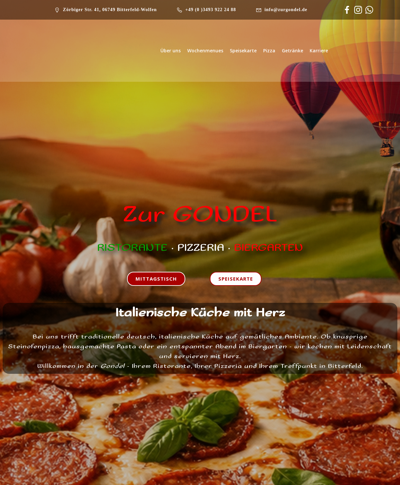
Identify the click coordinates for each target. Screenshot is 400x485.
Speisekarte (243, 50)
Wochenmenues (205, 50)
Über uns (170, 50)
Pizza (269, 50)
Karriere (319, 50)
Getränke (292, 50)
